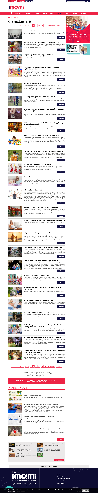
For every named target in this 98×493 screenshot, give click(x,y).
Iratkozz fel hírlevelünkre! (36, 382)
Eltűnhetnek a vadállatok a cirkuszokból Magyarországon (23, 449)
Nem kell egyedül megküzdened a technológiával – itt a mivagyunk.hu (41, 417)
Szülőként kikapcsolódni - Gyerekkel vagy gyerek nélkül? (44, 247)
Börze (52, 13)
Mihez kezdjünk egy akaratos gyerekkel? (38, 300)
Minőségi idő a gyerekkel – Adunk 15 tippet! (39, 97)
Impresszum (60, 476)
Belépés (22, 1)
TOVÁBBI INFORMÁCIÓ (12, 491)
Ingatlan (83, 13)
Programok (18, 13)
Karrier (75, 13)
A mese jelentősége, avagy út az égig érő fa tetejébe (42, 337)
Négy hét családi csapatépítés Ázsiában (38, 233)
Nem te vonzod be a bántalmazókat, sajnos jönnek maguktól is (43, 429)
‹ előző (19, 25)
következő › (51, 25)
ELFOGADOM (85, 490)
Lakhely (31, 1)
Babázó (68, 13)
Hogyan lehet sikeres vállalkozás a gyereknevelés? (42, 261)
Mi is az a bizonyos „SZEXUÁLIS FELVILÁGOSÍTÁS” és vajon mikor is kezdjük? (44, 110)
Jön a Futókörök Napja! (50, 455)
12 (45, 25)
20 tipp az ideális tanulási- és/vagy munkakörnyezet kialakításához (42, 288)
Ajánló (45, 13)
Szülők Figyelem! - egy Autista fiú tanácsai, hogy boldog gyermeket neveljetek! (43, 124)
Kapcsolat (60, 474)
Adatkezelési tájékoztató (64, 478)
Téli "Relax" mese (30, 177)
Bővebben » (61, 37)
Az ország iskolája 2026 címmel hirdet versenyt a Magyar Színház (25, 444)
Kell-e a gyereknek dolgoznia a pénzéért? (38, 164)
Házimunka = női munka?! (33, 190)
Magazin (59, 13)
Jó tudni (16, 17)
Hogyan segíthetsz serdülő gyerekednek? (38, 55)
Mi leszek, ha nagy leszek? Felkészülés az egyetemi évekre (44, 220)
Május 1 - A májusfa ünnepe (32, 395)
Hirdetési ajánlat (61, 481)
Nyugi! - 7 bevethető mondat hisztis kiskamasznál (41, 135)
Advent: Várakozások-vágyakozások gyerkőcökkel (41, 207)
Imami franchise (61, 483)
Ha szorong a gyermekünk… (34, 30)
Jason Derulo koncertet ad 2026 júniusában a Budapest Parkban (52, 449)
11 (42, 25)
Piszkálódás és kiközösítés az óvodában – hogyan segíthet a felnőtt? (41, 68)
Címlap (11, 13)
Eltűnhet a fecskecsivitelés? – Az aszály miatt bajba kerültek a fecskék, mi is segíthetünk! (26, 455)
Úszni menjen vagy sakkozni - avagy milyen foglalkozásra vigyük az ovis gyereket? (44, 351)
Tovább (61, 439)
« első (13, 25)
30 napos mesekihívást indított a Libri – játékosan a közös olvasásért (54, 444)
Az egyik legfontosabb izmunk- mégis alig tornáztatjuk (41, 404)
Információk (29, 13)
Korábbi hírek (59, 460)
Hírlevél (14, 1)
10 (39, 25)
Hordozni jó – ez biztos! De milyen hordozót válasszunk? (43, 151)
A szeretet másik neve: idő (33, 83)
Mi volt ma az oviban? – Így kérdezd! (36, 275)
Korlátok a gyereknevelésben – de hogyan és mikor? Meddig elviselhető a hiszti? (42, 326)
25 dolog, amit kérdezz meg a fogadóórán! (39, 312)
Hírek (37, 13)
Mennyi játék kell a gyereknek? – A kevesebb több (41, 42)
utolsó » (59, 25)
